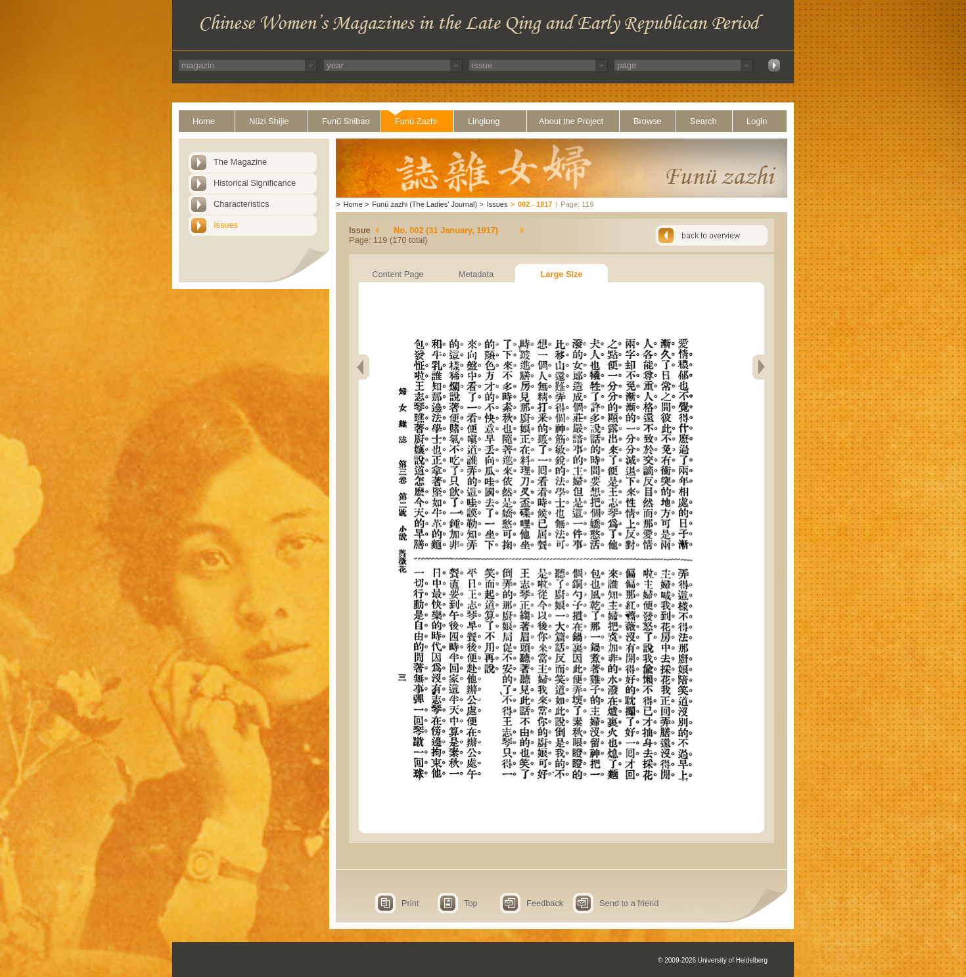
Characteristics (241, 204)
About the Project (571, 121)
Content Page (397, 274)
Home (204, 121)
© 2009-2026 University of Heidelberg (713, 960)
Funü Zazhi (416, 121)
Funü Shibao (346, 121)
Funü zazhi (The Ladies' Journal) (424, 204)
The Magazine (240, 162)
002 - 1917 (535, 204)
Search (703, 121)
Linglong (483, 121)
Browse (647, 121)
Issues (226, 225)
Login (757, 121)
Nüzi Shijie (268, 121)
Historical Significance (255, 183)
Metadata (476, 274)
